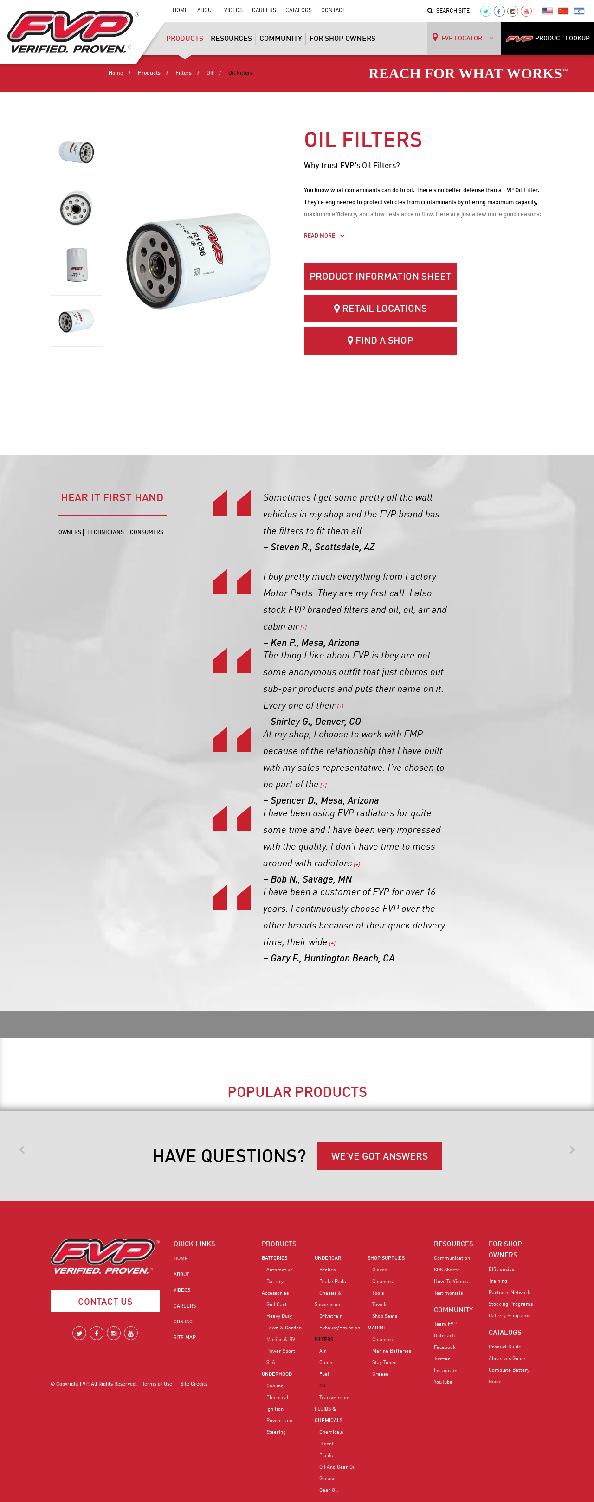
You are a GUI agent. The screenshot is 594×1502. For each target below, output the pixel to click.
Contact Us (105, 1302)
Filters (183, 73)
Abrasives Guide (507, 1358)
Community (280, 39)
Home (180, 10)
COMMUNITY (453, 1310)
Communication (452, 1258)
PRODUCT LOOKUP (547, 38)
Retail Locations (380, 308)
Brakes (327, 1270)
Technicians (105, 532)
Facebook (445, 1347)
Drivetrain (330, 1316)
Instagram (446, 1370)
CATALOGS (505, 1333)
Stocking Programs (511, 1304)
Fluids (326, 1455)
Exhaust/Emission (339, 1328)
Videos (233, 10)
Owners (69, 532)
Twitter (442, 1359)
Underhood (277, 1374)
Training (498, 1281)
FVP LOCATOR (463, 37)
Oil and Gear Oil (337, 1467)
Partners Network (509, 1293)
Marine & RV (280, 1339)
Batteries (274, 1258)
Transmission (334, 1397)
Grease (327, 1479)
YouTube (443, 1382)
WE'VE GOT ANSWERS (379, 1157)
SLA (270, 1363)
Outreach (444, 1336)
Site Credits (194, 1384)
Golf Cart (276, 1305)
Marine (377, 1328)
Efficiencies (501, 1269)
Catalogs (298, 10)
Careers (264, 10)
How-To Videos (451, 1281)
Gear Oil (328, 1490)
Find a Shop (380, 340)
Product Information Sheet (381, 277)
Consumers (146, 532)
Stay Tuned (384, 1363)
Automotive (279, 1270)
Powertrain (279, 1421)
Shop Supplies (386, 1258)
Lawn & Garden (284, 1328)
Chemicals (331, 1432)
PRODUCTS (279, 1244)
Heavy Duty (279, 1316)
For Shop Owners (342, 39)
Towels (379, 1305)
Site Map (185, 1338)
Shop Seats (384, 1316)
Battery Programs (509, 1316)
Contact (333, 10)
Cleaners (382, 1281)
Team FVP (445, 1324)
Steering (276, 1432)
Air (322, 1351)
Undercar (328, 1258)
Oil (210, 73)
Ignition (275, 1409)
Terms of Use (157, 1384)
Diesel (326, 1444)
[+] (303, 628)
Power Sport (280, 1351)
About (206, 10)
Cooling (275, 1386)
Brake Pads (332, 1281)
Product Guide (505, 1347)
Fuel (324, 1374)
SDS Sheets (446, 1270)
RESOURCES (453, 1244)
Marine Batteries (391, 1351)
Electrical (277, 1397)
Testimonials (448, 1293)
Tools (378, 1293)
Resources (231, 39)
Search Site (448, 11)
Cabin (325, 1363)
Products (184, 41)
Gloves (379, 1270)
